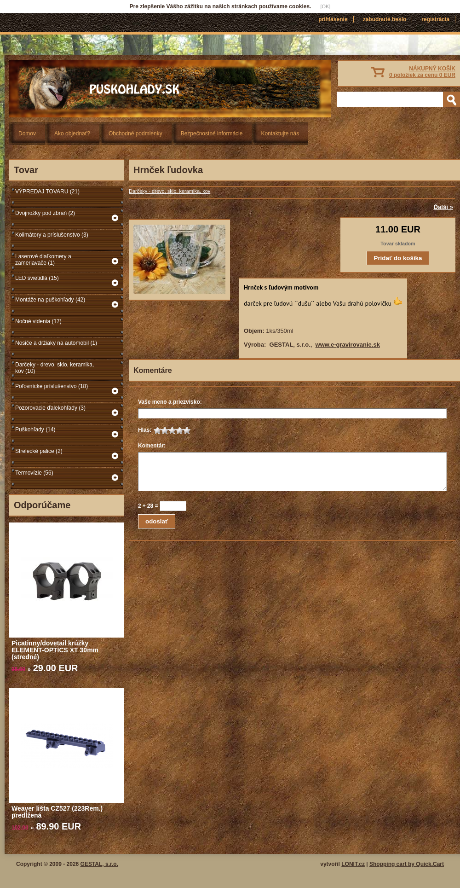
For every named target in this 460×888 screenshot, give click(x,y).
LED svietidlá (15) (37, 278)
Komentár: (152, 445)
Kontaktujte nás (280, 133)
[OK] (325, 6)
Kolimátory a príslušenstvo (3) (51, 235)
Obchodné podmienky (135, 133)
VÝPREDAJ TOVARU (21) (47, 191)
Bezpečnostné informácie (212, 133)
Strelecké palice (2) (39, 451)
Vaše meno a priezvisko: (170, 402)
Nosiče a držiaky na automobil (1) (56, 343)
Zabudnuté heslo (385, 19)
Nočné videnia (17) (38, 321)
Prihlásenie (332, 19)
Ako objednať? (72, 133)
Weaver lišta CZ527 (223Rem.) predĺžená (57, 812)
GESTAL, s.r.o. (99, 864)
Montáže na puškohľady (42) (50, 299)
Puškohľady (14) (35, 429)
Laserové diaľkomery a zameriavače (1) (43, 259)
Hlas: (144, 430)
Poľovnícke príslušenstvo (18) (51, 386)
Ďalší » (443, 206)
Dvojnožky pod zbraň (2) (45, 213)
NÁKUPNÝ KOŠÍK (422, 71)
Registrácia (435, 19)
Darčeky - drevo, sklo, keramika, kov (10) (54, 367)
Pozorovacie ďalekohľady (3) (50, 408)
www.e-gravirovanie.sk (348, 344)
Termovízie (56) (34, 473)
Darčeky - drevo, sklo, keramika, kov (169, 191)
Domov (27, 133)
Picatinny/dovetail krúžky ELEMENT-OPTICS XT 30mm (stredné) (55, 650)
